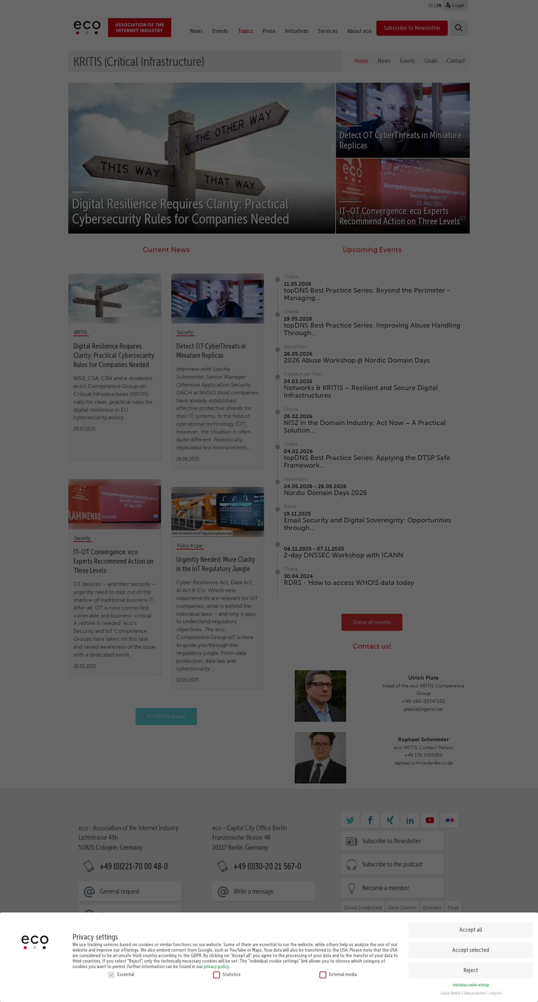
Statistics (227, 971)
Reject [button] (471, 967)
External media (338, 971)
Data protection (475, 990)
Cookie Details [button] (451, 990)
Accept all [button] (470, 926)
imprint (495, 990)
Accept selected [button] (470, 946)
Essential (121, 971)
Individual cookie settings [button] (471, 982)
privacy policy (216, 963)
